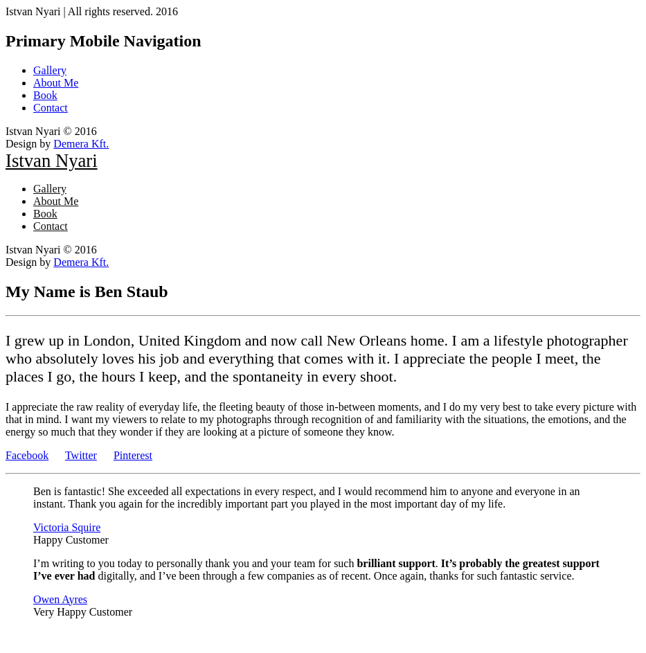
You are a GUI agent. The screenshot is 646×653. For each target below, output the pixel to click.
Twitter (81, 455)
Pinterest (133, 455)
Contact (50, 108)
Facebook (27, 455)
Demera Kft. (81, 144)
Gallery (49, 70)
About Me (55, 83)
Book (45, 95)
